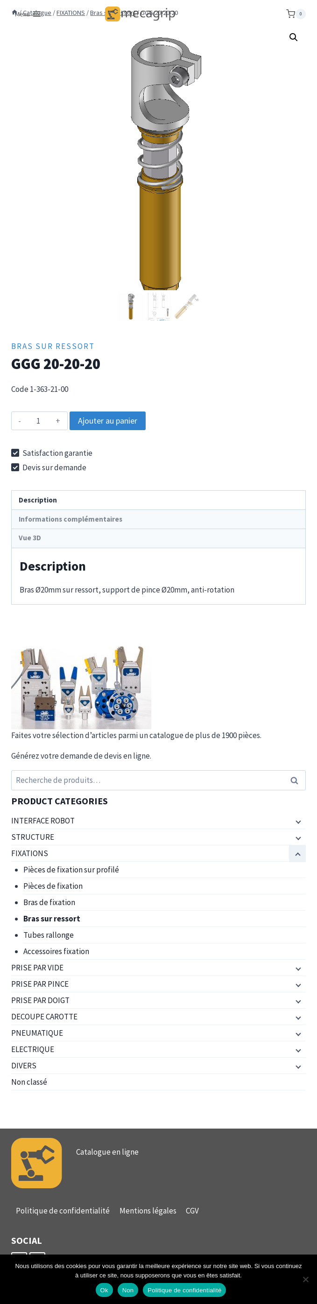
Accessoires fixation (56, 951)
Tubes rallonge (48, 935)
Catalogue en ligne (107, 1152)
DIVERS (23, 1065)
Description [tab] (38, 499)
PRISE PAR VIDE (37, 967)
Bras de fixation (49, 902)
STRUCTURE (32, 837)
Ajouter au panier (107, 420)
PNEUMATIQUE (37, 1033)
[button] (293, 37)
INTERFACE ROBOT (43, 821)
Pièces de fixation (53, 886)
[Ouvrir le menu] (28, 14)
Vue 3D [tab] (30, 537)
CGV (192, 1211)
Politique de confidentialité (63, 1211)
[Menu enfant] (297, 821)
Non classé (29, 1082)
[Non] (305, 1279)
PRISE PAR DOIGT (40, 1000)
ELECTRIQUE (32, 1049)
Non (128, 1290)
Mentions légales (148, 1211)
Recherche (297, 780)
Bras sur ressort (53, 346)
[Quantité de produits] (38, 421)
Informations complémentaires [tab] (70, 519)
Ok (104, 1290)
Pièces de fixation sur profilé (71, 870)
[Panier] (296, 14)
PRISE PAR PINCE (40, 984)
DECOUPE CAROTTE (44, 1016)
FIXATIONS (29, 853)
